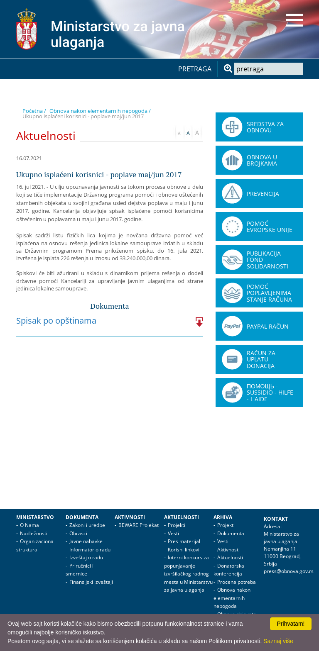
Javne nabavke (86, 541)
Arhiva (222, 517)
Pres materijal (184, 541)
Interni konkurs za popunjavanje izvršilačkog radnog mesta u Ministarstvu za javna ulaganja (188, 573)
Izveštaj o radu (86, 557)
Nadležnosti (33, 533)
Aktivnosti (130, 517)
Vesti (173, 533)
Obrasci (78, 533)
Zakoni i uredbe (87, 525)
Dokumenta (82, 517)
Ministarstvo (35, 517)
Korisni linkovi (183, 549)
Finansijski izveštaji (91, 581)
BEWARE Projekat (138, 525)
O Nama (29, 525)
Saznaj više (278, 641)
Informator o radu (89, 549)
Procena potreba (236, 581)
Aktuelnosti (181, 517)
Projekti (176, 525)
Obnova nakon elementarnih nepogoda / (100, 111)
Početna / (34, 111)
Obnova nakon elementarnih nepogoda (231, 598)
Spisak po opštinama (56, 320)
